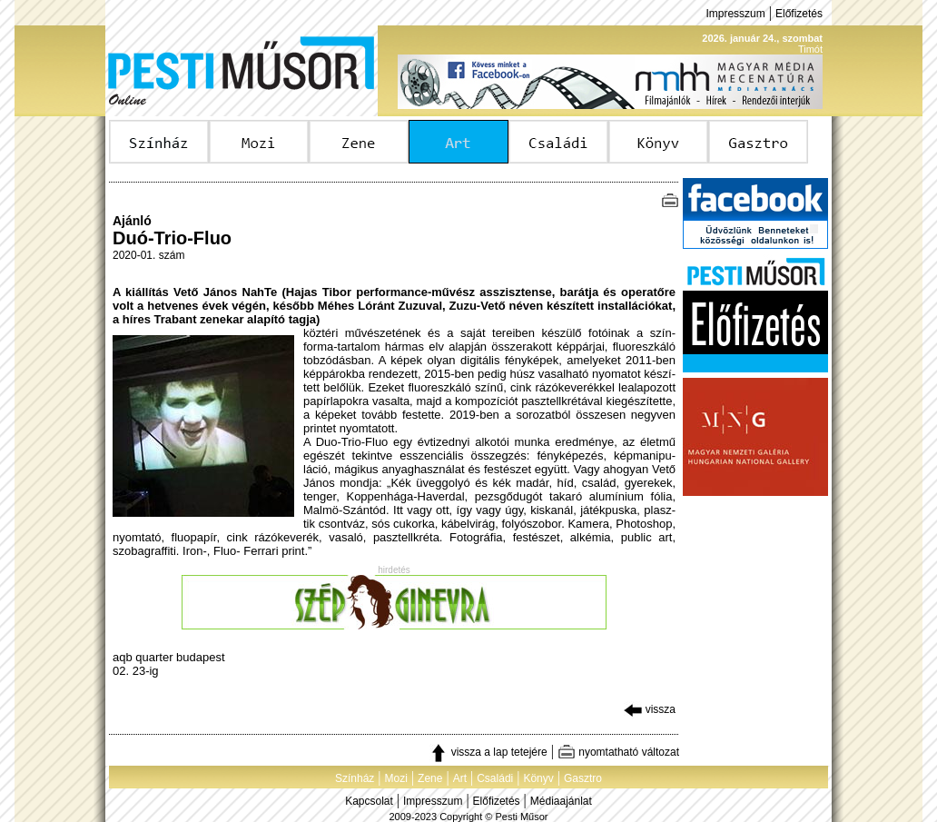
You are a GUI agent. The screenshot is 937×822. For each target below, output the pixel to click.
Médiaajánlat (561, 801)
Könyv (538, 778)
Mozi (396, 778)
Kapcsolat (369, 801)
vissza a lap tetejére (488, 752)
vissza (650, 709)
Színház (354, 778)
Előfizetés (799, 13)
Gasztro (583, 778)
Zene (430, 778)
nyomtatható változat (618, 752)
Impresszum (734, 13)
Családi (495, 778)
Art (460, 778)
